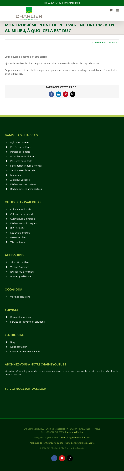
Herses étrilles (18, 237)
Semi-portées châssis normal (26, 165)
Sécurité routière (19, 262)
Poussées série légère (22, 156)
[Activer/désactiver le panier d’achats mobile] (111, 10)
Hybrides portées (19, 142)
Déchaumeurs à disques (23, 223)
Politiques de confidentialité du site (46, 442)
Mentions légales (75, 432)
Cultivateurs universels (22, 218)
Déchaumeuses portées (23, 184)
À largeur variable (20, 179)
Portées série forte (20, 151)
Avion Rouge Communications (75, 437)
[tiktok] (70, 458)
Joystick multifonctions (22, 271)
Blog (12, 342)
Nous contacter (18, 346)
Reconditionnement (21, 317)
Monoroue (15, 175)
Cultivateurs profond (21, 214)
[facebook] (54, 458)
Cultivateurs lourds (20, 209)
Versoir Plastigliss (19, 267)
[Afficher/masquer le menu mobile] (117, 10)
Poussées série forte (21, 161)
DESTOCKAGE (17, 228)
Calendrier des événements (25, 351)
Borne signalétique (20, 276)
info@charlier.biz (72, 2)
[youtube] (62, 458)
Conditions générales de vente (79, 442)
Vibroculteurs (17, 242)
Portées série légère (21, 147)
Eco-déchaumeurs (20, 232)
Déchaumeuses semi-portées (26, 189)
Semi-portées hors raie (22, 170)
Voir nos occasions (20, 296)
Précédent (100, 42)
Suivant (113, 42)
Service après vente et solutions (27, 321)
